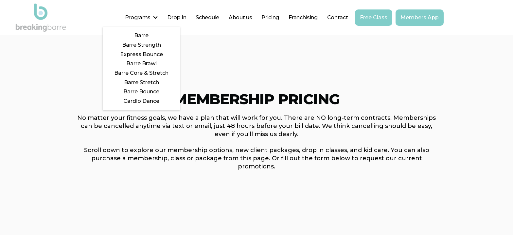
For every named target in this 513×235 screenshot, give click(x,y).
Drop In (176, 17)
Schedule (207, 17)
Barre (141, 35)
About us (240, 17)
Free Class (373, 17)
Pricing (270, 17)
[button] (141, 17)
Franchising (303, 17)
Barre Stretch (141, 82)
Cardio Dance (141, 101)
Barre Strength (141, 45)
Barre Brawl (141, 63)
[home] (40, 17)
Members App (419, 17)
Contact (337, 17)
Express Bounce (141, 54)
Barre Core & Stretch (141, 73)
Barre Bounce (141, 91)
